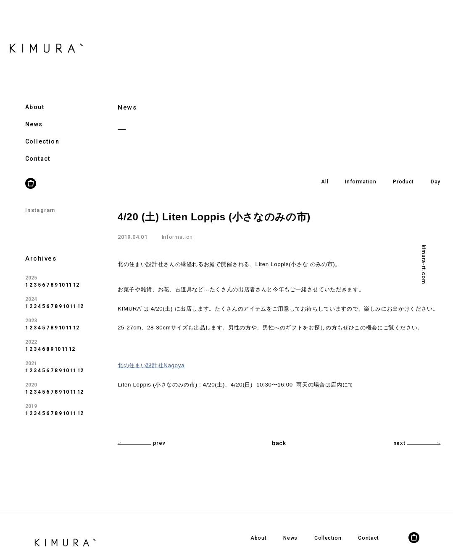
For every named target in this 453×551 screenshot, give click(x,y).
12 (76, 275)
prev (141, 443)
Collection (42, 131)
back (279, 443)
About (34, 97)
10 (62, 275)
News (34, 114)
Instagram (40, 200)
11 (69, 275)
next (416, 443)
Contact (37, 148)
